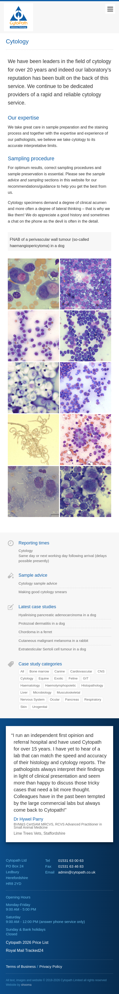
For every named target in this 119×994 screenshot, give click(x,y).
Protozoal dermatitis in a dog (42, 623)
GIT (85, 678)
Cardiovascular (81, 671)
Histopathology (92, 685)
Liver (24, 692)
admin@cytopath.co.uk (76, 872)
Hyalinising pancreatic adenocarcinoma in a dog (57, 615)
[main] (59, 375)
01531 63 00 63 (70, 860)
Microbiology (42, 692)
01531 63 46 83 (70, 866)
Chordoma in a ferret (35, 632)
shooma (26, 984)
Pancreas (72, 699)
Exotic (58, 678)
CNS (101, 671)
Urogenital (39, 707)
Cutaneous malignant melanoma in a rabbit (53, 640)
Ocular (55, 699)
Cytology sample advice (38, 583)
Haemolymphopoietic (60, 685)
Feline (73, 678)
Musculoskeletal (68, 692)
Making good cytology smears (43, 592)
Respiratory (92, 699)
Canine (59, 671)
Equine (44, 678)
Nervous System (32, 699)
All (22, 671)
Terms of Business (21, 966)
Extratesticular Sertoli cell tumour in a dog (52, 649)
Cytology (26, 678)
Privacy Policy (51, 966)
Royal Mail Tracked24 (24, 950)
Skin (23, 707)
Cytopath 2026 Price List (27, 942)
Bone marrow (39, 671)
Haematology (30, 685)
